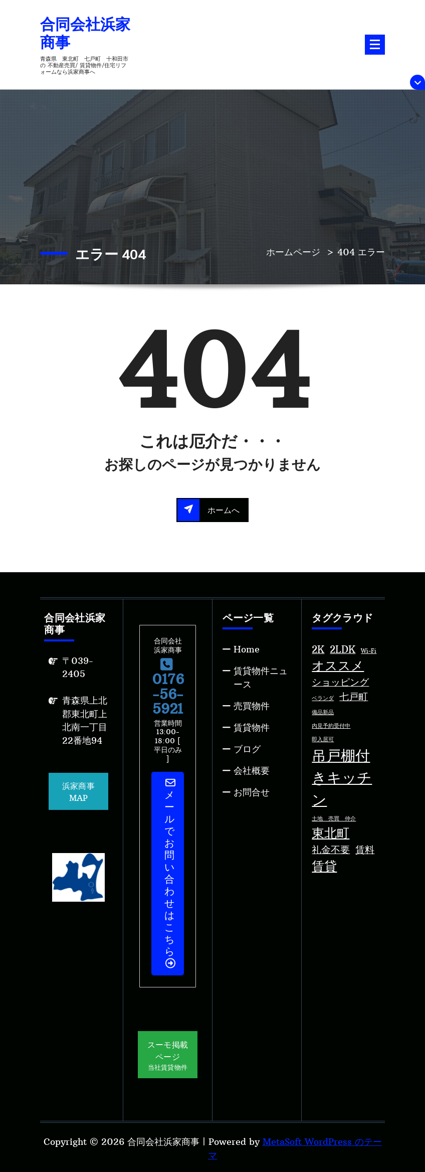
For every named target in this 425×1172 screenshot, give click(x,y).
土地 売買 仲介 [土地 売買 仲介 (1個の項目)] (334, 818)
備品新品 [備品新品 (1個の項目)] (323, 712)
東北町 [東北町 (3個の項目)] (330, 833)
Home (247, 649)
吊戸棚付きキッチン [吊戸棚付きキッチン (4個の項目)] (342, 777)
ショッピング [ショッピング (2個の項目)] (340, 682)
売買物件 (252, 706)
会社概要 (252, 770)
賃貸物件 (252, 727)
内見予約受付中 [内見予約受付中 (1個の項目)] (331, 726)
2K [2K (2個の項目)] (318, 649)
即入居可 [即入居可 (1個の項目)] (323, 739)
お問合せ (252, 792)
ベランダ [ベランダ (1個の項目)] (323, 698)
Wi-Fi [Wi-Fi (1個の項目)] (368, 651)
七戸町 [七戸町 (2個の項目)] (353, 697)
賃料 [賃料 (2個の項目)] (364, 850)
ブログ (247, 749)
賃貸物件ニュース (261, 677)
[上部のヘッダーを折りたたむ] (417, 82)
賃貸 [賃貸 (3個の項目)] (324, 866)
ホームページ (293, 252)
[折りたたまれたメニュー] (375, 45)
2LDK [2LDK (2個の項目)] (342, 649)
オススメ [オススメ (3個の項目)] (338, 666)
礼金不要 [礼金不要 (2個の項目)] (331, 850)
